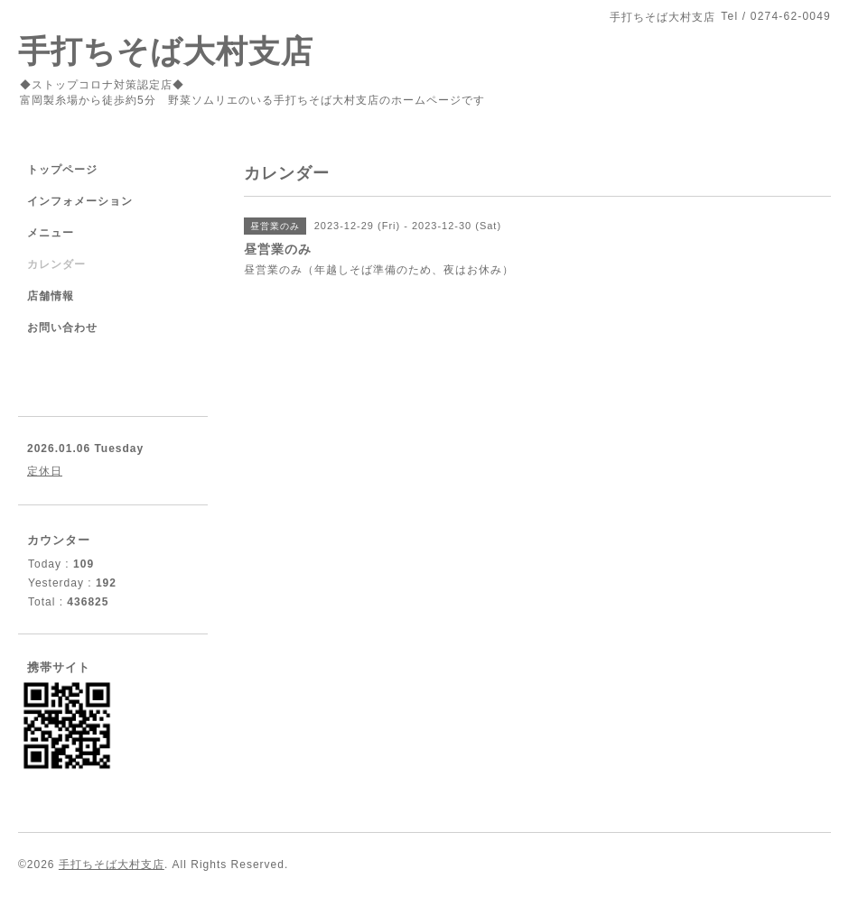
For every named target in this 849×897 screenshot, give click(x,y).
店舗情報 (50, 296)
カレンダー (56, 264)
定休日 (44, 471)
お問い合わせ (62, 327)
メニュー (50, 233)
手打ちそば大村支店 (165, 51)
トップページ (62, 169)
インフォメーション (80, 201)
